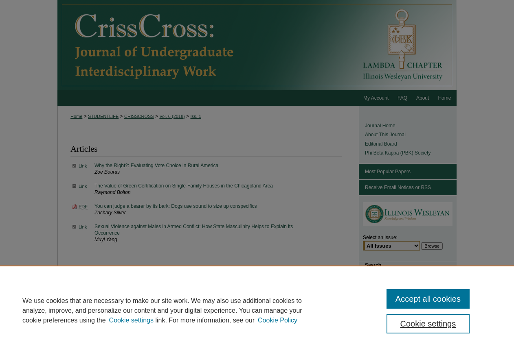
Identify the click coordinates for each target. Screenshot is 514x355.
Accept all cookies (428, 298)
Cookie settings (131, 320)
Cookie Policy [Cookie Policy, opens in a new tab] (277, 320)
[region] (257, 310)
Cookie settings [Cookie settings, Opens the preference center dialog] (428, 323)
